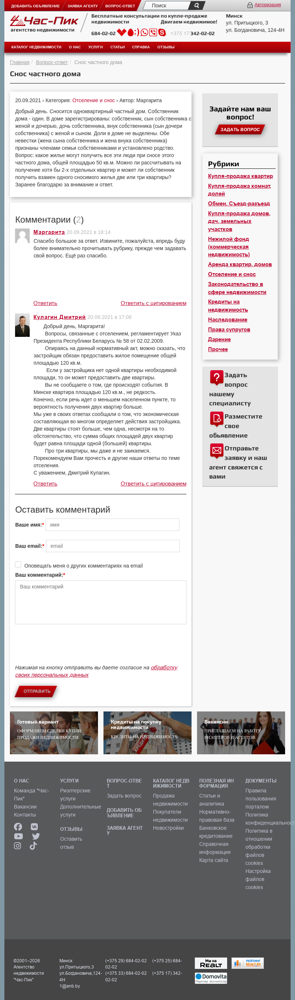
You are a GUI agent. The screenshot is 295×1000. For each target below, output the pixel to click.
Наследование (227, 319)
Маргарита (49, 232)
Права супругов (229, 329)
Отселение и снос (94, 100)
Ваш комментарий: (39, 575)
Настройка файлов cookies (258, 879)
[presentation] (71, 647)
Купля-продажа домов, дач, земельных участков (239, 221)
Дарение (219, 339)
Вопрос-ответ (52, 62)
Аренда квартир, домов (240, 264)
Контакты (25, 815)
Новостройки (168, 828)
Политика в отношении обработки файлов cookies (258, 847)
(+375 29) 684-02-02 (126, 960)
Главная (19, 62)
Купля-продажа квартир (240, 176)
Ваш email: (28, 546)
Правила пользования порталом (260, 799)
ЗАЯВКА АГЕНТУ (125, 830)
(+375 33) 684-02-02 (126, 973)
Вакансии (25, 807)
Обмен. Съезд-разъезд (239, 203)
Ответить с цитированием (153, 303)
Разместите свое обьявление (235, 425)
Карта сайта (213, 860)
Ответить (45, 303)
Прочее (218, 349)
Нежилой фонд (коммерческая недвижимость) (229, 247)
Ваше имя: (28, 525)
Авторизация (268, 4)
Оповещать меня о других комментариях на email (83, 566)
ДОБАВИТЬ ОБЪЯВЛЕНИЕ (124, 812)
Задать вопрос (124, 796)
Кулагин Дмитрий (59, 317)
